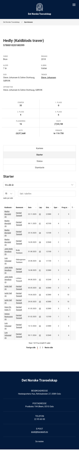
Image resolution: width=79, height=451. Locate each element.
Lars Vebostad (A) (7, 261)
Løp (40, 207)
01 (40, 223)
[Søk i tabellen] (47, 193)
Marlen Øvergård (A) (7, 214)
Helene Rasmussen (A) (8, 316)
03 (40, 288)
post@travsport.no (39, 432)
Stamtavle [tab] (39, 167)
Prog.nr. (65, 207)
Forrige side (30, 347)
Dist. (47, 207)
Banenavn (19, 207)
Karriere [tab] (39, 148)
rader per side (9, 195)
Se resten (39, 441)
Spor (55, 207)
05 (40, 251)
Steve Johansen (48, 77)
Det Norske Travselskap (11, 22)
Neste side (49, 347)
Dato (29, 207)
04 (40, 233)
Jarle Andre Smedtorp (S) (8, 251)
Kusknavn (8, 207)
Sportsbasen (28, 22)
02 (40, 214)
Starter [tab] (39, 155)
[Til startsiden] (39, 9)
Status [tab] (40, 161)
